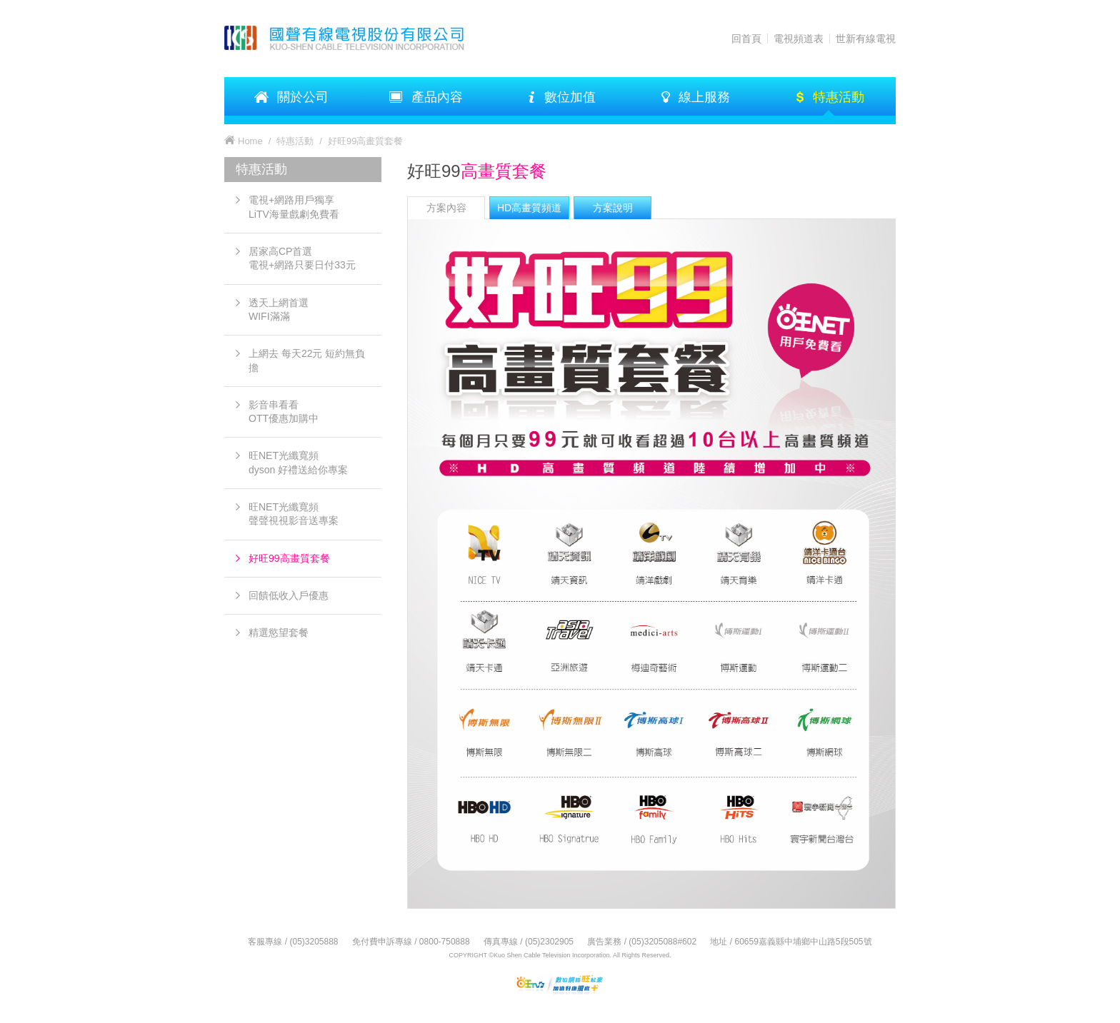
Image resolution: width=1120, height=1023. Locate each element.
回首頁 (746, 39)
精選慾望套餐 (279, 632)
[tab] (446, 207)
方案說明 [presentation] (613, 207)
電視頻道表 (799, 39)
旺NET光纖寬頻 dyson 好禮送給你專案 (298, 462)
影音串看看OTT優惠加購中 (284, 411)
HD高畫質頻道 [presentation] (529, 207)
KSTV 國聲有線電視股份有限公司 (359, 38)
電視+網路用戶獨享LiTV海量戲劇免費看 (294, 206)
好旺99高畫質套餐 (289, 558)
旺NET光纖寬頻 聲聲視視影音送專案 (294, 513)
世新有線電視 (866, 39)
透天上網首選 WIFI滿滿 (279, 309)
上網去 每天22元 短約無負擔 (307, 360)
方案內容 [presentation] (446, 207)
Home (250, 141)
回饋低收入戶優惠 (289, 595)
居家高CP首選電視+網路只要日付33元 (302, 258)
